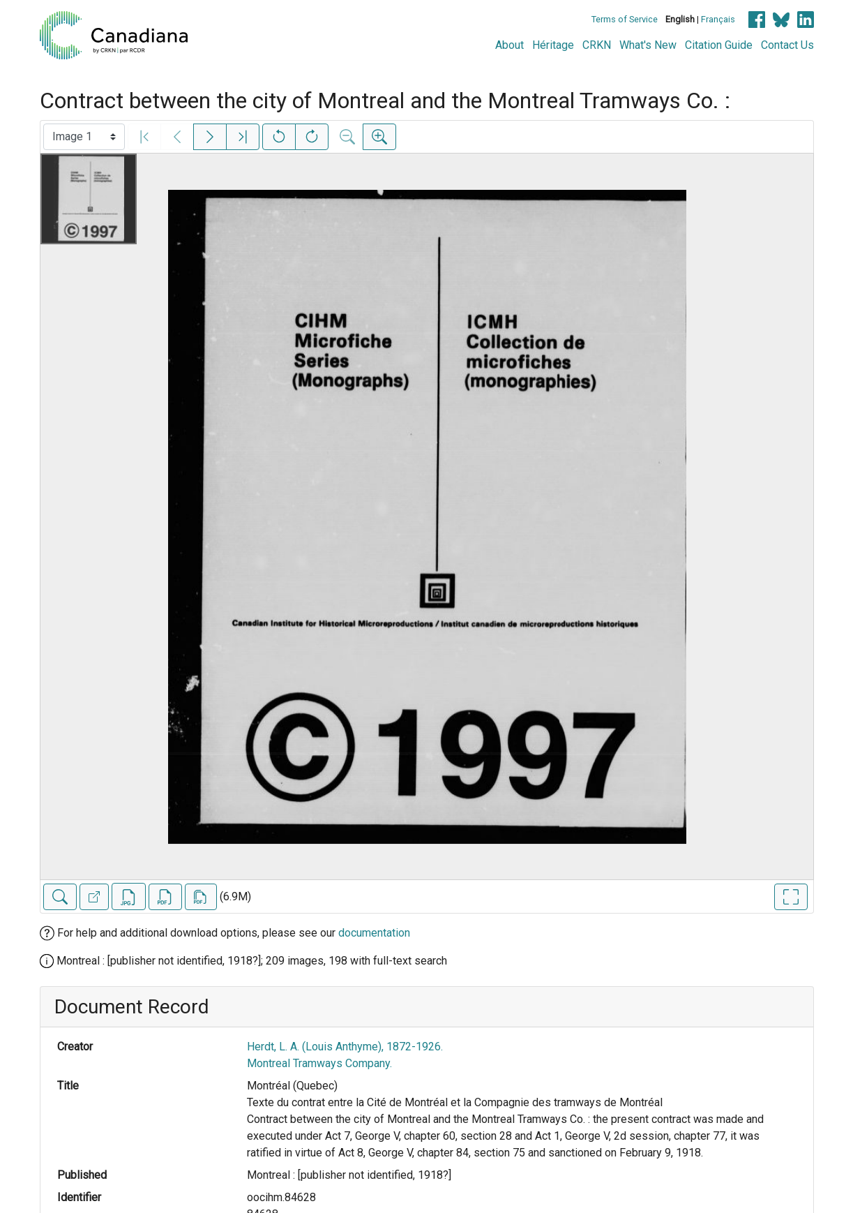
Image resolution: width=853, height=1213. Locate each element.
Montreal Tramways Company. (319, 1063)
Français (718, 19)
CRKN (596, 45)
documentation (374, 932)
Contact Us (787, 45)
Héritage (553, 45)
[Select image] (84, 137)
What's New (648, 45)
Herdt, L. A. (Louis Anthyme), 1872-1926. (345, 1046)
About (509, 45)
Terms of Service (624, 19)
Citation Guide (719, 45)
